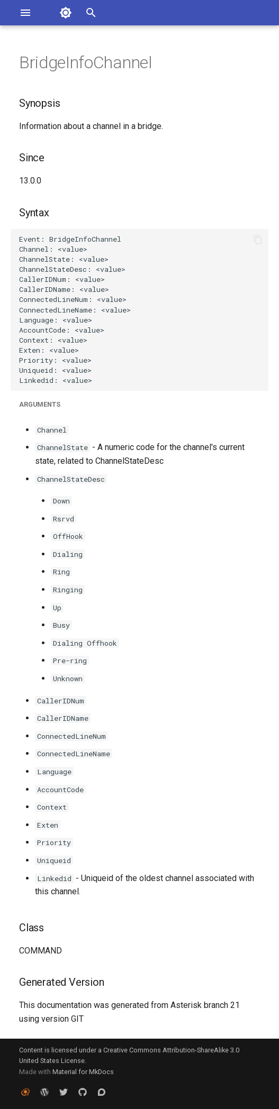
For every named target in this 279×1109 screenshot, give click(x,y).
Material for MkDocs (83, 1072)
